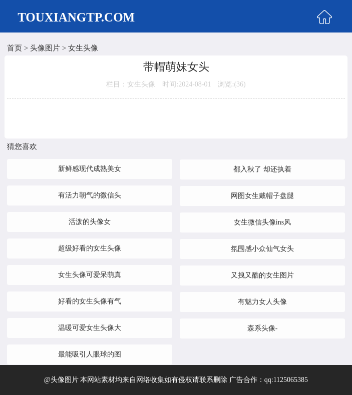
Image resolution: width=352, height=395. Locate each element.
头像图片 (45, 48)
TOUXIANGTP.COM (76, 17)
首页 (14, 48)
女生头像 (83, 48)
